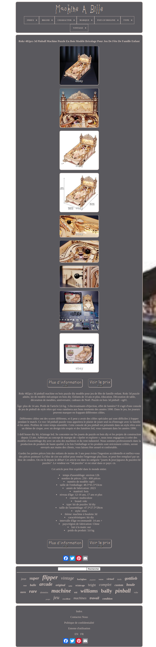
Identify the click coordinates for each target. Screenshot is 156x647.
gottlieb (131, 578)
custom (119, 585)
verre (101, 579)
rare (33, 591)
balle (33, 585)
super (34, 578)
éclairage (80, 585)
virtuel (110, 579)
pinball (123, 591)
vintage (67, 578)
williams (89, 591)
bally (106, 591)
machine (61, 591)
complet (105, 584)
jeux (23, 579)
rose (25, 585)
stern (23, 592)
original (60, 585)
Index (79, 611)
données (44, 592)
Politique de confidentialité (79, 622)
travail (94, 598)
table (70, 586)
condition (107, 598)
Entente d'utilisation (79, 628)
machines (79, 598)
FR (82, 634)
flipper (50, 577)
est (75, 592)
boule (130, 585)
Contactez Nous (79, 617)
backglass (82, 579)
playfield (92, 580)
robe (136, 592)
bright (92, 585)
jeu (56, 597)
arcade (46, 584)
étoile (119, 579)
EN (76, 634)
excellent (66, 599)
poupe (48, 599)
